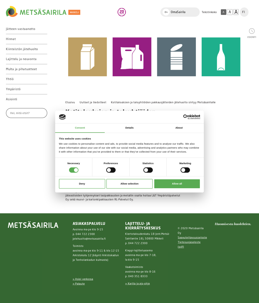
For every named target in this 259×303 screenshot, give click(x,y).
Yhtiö (10, 79)
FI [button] (243, 12)
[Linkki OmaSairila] (180, 12)
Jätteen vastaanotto (20, 29)
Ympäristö (13, 89)
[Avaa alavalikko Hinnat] (44, 39)
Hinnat (11, 39)
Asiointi (11, 99)
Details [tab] (129, 127)
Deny (82, 183)
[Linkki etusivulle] (43, 11)
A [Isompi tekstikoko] (230, 11)
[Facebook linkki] (71, 291)
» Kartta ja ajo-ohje (137, 283)
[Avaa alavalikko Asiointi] (44, 99)
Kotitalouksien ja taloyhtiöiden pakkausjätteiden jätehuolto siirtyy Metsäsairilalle (163, 102)
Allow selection (129, 183)
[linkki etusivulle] (33, 224)
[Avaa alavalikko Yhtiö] (44, 79)
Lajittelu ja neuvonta (21, 59)
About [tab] (179, 127)
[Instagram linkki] (74, 291)
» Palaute (79, 283)
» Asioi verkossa (83, 279)
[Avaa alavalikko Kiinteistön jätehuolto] (44, 49)
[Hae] (41, 113)
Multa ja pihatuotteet (21, 69)
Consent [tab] (80, 127)
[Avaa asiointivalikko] (251, 33)
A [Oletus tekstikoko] (223, 12)
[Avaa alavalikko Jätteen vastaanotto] (44, 29)
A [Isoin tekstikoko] (236, 12)
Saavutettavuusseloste (192, 237)
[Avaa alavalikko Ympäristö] (44, 89)
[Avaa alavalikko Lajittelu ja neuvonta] (44, 59)
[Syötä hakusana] (20, 113)
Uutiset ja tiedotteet (93, 102)
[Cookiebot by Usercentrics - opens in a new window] (185, 116)
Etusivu (70, 102)
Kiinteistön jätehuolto (22, 49)
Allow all (177, 183)
